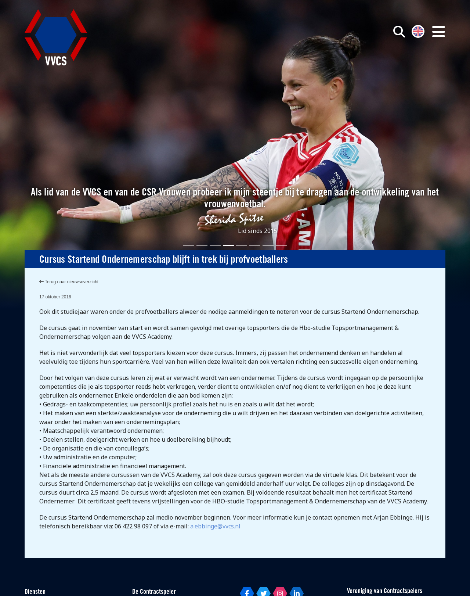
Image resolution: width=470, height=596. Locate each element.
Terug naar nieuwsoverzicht (68, 281)
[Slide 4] (228, 245)
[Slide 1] (188, 245)
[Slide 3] (215, 245)
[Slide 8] (281, 245)
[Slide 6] (254, 245)
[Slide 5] (241, 245)
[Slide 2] (201, 245)
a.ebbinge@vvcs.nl (215, 526)
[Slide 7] (268, 245)
